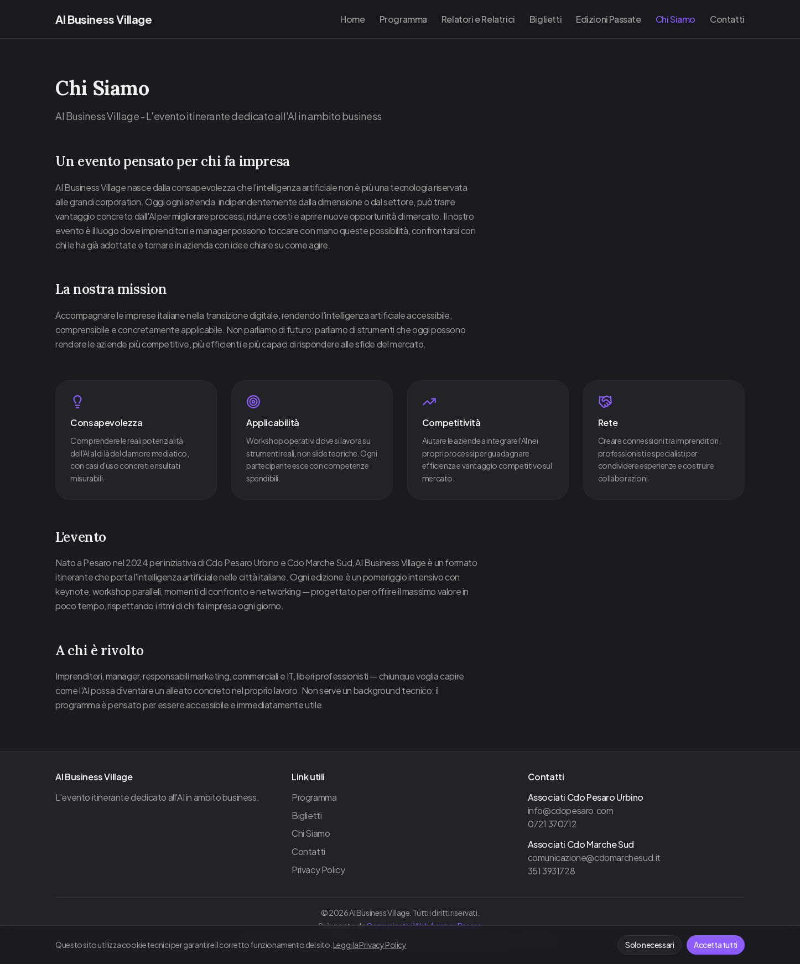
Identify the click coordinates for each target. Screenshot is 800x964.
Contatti (727, 19)
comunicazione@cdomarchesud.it (594, 857)
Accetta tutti (715, 945)
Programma (403, 19)
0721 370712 (552, 824)
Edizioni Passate (608, 19)
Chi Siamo (675, 19)
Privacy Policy (318, 869)
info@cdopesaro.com (571, 810)
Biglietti (545, 19)
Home (352, 19)
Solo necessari (649, 945)
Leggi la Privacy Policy (370, 945)
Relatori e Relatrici (478, 19)
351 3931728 (551, 871)
